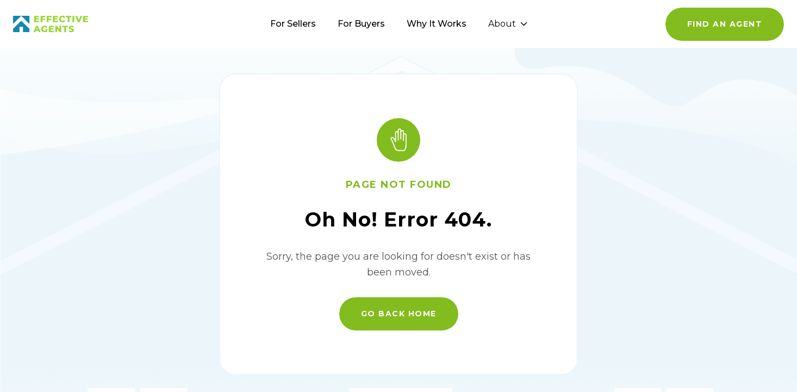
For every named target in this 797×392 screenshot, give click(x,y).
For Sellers (293, 24)
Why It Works (436, 24)
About (507, 24)
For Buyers (361, 24)
